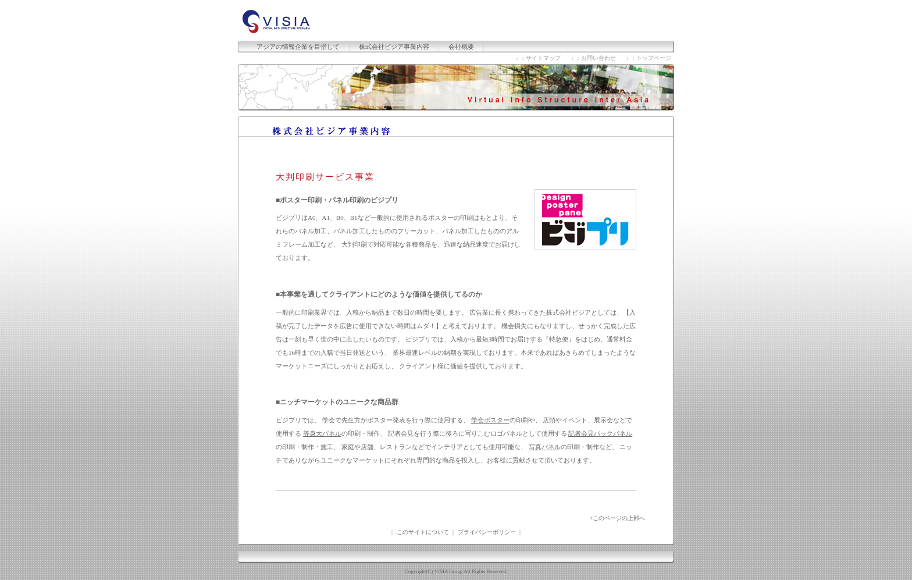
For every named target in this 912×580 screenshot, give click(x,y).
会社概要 (461, 46)
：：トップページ (648, 58)
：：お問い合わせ (592, 58)
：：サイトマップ (537, 58)
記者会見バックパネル (600, 433)
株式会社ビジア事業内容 (394, 46)
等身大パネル (322, 433)
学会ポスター (490, 420)
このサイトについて (423, 532)
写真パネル (545, 446)
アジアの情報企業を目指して (298, 46)
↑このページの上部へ (617, 518)
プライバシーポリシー (487, 532)
